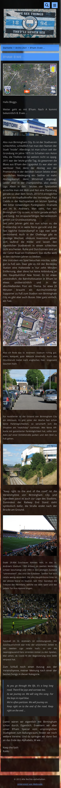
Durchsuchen (47, 5)
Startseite (7, 47)
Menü (55, 5)
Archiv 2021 (21, 47)
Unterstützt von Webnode (29, 784)
